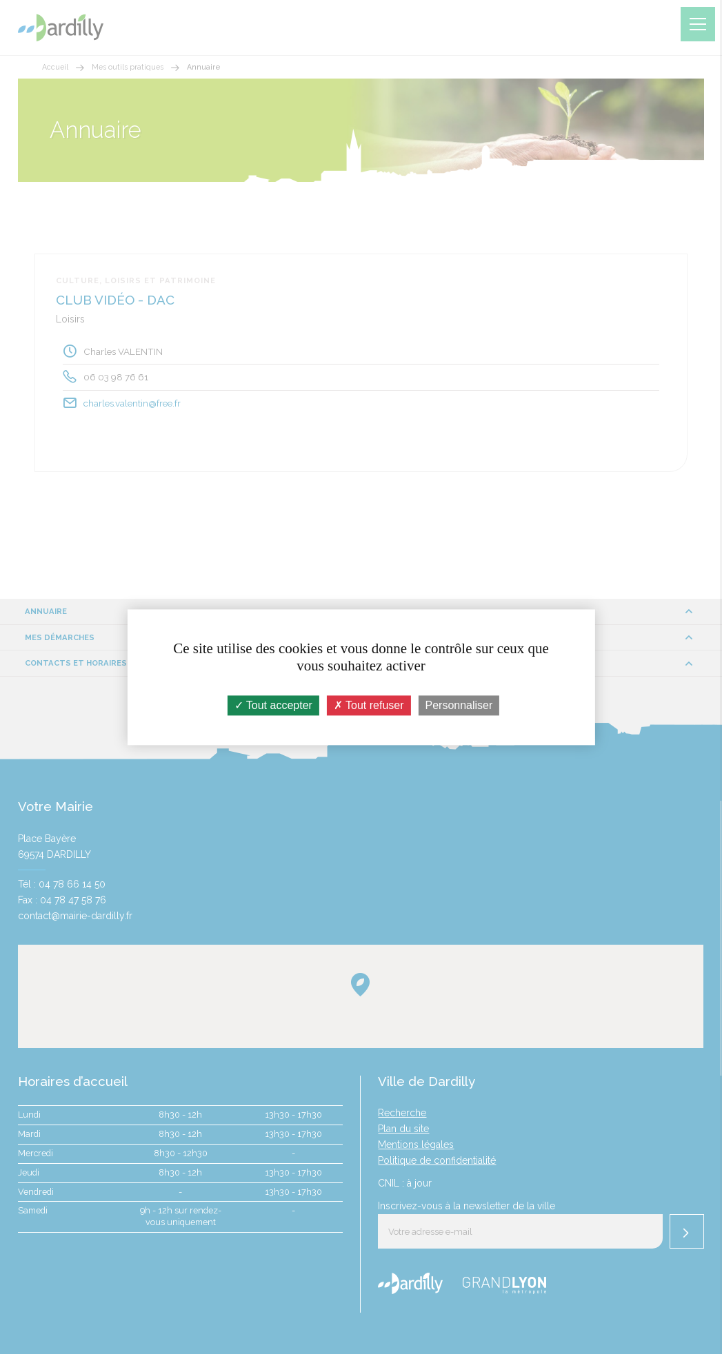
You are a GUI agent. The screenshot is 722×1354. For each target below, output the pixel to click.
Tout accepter (273, 705)
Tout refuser (369, 705)
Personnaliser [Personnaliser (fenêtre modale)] (459, 705)
